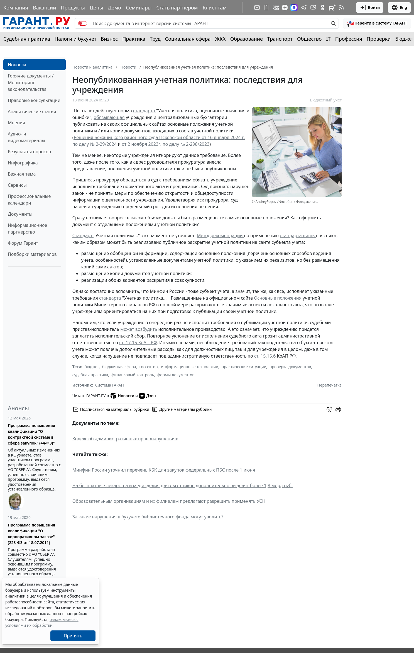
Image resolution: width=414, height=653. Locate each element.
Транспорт (280, 38)
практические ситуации (244, 366)
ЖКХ (220, 38)
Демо (114, 7)
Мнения (16, 123)
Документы (20, 214)
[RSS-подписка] (341, 7)
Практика (133, 38)
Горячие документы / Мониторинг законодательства (31, 82)
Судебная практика (26, 38)
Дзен (147, 396)
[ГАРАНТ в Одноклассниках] (322, 7)
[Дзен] (285, 7)
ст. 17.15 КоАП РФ (138, 342)
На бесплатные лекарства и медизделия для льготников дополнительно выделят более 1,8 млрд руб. (182, 485)
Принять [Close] (73, 636)
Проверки (379, 38)
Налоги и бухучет (76, 38)
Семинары (138, 7)
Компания (15, 7)
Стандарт (83, 235)
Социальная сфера (188, 38)
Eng (399, 7)
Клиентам (215, 7)
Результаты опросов (29, 152)
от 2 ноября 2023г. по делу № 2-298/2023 (165, 144)
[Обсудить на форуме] (329, 409)
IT (328, 38)
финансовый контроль (132, 374)
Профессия (348, 38)
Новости (17, 65)
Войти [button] (370, 7)
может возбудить (138, 329)
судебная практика (90, 374)
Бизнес (109, 38)
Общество (309, 38)
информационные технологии (189, 366)
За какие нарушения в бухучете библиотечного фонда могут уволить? (148, 517)
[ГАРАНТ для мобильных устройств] (266, 7)
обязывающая (109, 117)
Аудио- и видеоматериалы (26, 137)
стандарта (144, 111)
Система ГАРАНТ (110, 385)
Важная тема (22, 174)
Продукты (73, 7)
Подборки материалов (32, 254)
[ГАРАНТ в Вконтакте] (276, 7)
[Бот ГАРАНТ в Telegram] (313, 7)
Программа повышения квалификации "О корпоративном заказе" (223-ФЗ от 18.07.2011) (31, 533)
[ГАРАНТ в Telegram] (303, 7)
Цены (96, 7)
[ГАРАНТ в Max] (294, 7)
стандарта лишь (298, 235)
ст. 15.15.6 (265, 356)
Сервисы (17, 185)
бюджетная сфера (119, 366)
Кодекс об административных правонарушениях (125, 439)
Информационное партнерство (27, 228)
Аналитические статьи (32, 111)
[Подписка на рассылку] (257, 7)
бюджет (92, 366)
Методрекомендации (220, 235)
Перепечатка (329, 385)
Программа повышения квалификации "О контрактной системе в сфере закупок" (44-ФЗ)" (31, 434)
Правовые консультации (34, 100)
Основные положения (278, 298)
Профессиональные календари (29, 199)
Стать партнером (177, 7)
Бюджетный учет (326, 100)
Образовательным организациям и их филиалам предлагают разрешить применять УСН (168, 501)
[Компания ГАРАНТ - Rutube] (332, 7)
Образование (246, 38)
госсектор (148, 366)
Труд (155, 38)
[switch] (82, 23)
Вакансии (44, 7)
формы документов (175, 374)
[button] (377, 23)
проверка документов (290, 366)
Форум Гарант (23, 243)
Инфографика (23, 163)
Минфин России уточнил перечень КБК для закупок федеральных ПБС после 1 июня (163, 470)
